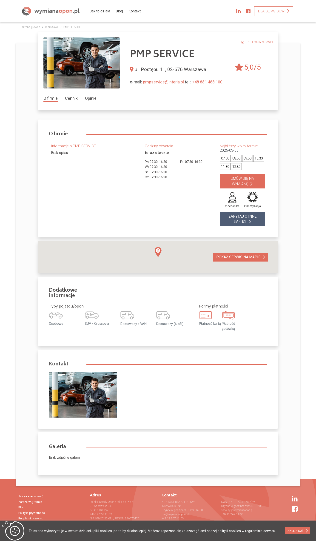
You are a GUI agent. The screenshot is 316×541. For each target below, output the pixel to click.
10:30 (259, 158)
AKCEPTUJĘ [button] (295, 530)
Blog (119, 11)
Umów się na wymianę (242, 181)
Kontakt (134, 11)
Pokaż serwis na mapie (238, 257)
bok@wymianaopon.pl (175, 514)
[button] (158, 252)
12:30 (236, 167)
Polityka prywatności (32, 513)
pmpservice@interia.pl (163, 82)
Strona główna (31, 27)
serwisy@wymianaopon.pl (237, 510)
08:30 (236, 158)
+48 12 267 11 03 (101, 514)
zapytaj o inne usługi (242, 219)
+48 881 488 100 (207, 82)
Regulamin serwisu (30, 518)
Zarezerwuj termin (30, 502)
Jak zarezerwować (30, 496)
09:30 (247, 158)
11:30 (225, 167)
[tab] (52, 98)
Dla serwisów (271, 11)
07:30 (225, 158)
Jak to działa (100, 11)
